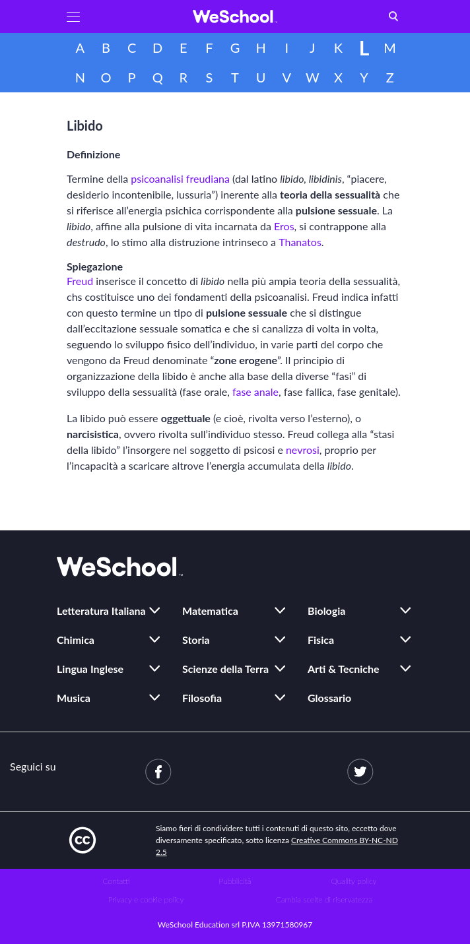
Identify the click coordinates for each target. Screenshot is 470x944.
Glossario (329, 697)
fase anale (255, 391)
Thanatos (300, 242)
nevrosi (302, 449)
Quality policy (353, 881)
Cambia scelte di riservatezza (324, 899)
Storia (196, 639)
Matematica (210, 610)
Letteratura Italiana (101, 610)
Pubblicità (235, 881)
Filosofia (202, 697)
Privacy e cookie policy (146, 899)
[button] (73, 16)
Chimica (75, 639)
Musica (73, 697)
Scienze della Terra (225, 668)
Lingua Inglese (90, 668)
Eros (284, 226)
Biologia (326, 610)
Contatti (116, 881)
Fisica (321, 639)
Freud (80, 280)
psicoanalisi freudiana (180, 178)
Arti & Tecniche (344, 668)
